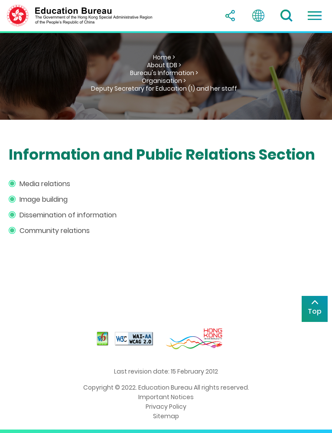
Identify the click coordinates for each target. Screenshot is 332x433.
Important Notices (166, 397)
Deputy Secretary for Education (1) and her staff (164, 88)
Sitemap (166, 416)
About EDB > (164, 65)
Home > (164, 57)
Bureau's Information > (164, 73)
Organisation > (164, 81)
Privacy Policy (166, 406)
